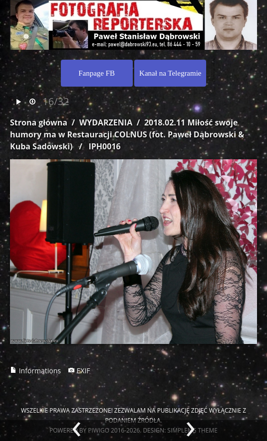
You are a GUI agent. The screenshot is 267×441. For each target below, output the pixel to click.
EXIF (79, 370)
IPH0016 (105, 146)
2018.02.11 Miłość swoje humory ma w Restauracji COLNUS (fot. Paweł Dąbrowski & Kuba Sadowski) (127, 134)
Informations (35, 370)
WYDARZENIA (105, 122)
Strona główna (38, 122)
